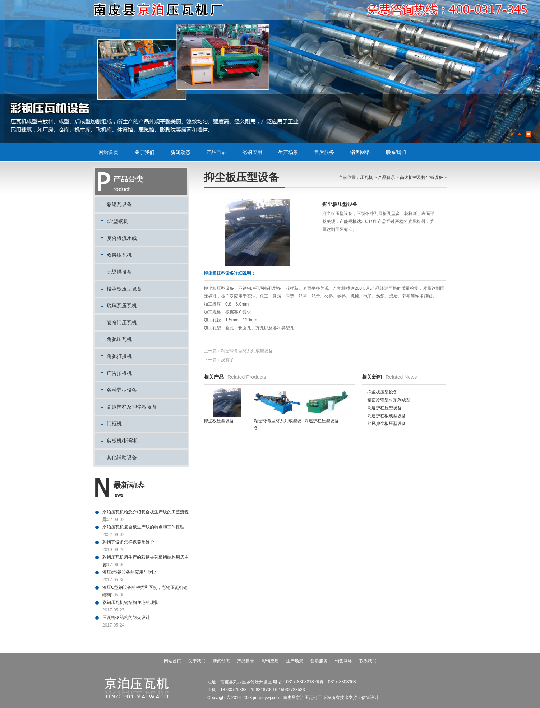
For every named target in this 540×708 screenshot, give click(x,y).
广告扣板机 (119, 373)
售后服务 (324, 152)
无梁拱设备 (119, 272)
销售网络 (360, 152)
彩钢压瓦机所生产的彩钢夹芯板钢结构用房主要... (145, 558)
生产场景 (288, 152)
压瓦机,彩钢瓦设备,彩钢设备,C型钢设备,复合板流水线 (159, 10)
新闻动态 (180, 152)
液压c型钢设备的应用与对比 (129, 572)
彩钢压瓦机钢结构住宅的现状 (130, 602)
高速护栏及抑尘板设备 (132, 407)
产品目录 (216, 152)
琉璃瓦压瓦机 (122, 305)
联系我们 (396, 152)
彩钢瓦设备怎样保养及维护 (128, 542)
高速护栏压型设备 (384, 407)
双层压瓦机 (119, 255)
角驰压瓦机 (119, 339)
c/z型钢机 (117, 221)
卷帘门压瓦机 (122, 322)
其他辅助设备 (122, 457)
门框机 (114, 424)
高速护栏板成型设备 (386, 415)
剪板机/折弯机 (122, 440)
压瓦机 (366, 177)
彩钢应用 (252, 152)
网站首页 (108, 152)
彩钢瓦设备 (119, 204)
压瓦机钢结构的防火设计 (126, 617)
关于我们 (144, 152)
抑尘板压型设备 (382, 392)
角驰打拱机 (119, 356)
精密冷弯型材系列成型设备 (247, 350)
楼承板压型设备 (124, 289)
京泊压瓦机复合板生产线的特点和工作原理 (143, 527)
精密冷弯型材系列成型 (388, 399)
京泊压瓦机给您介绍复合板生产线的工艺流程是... (145, 512)
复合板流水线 (122, 238)
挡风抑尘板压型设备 (386, 423)
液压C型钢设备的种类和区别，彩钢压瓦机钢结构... (145, 588)
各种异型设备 (122, 390)
